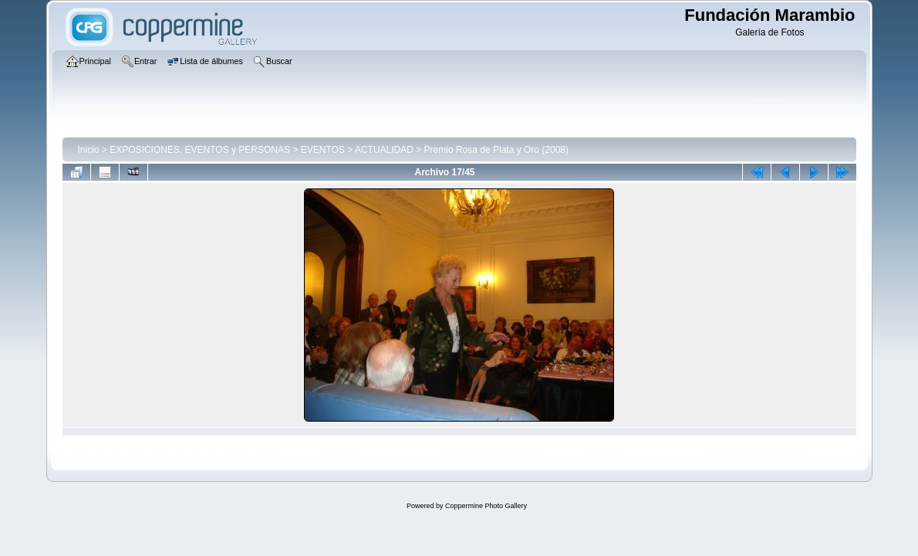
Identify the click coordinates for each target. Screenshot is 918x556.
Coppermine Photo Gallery (486, 506)
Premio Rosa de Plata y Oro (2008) (496, 149)
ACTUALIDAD (384, 149)
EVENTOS (323, 149)
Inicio (89, 149)
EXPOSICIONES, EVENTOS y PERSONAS (200, 149)
